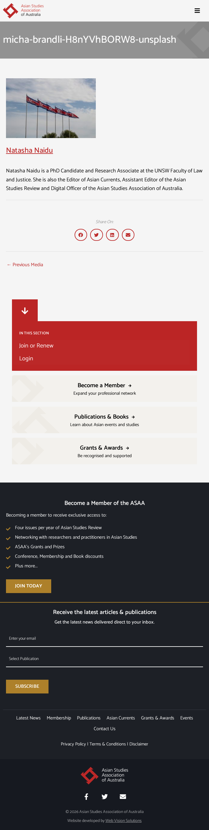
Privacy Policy (73, 744)
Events (186, 718)
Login (26, 359)
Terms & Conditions (108, 744)
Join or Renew (36, 346)
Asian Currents (121, 718)
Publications (89, 718)
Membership (59, 718)
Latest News (28, 718)
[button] (81, 235)
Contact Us (105, 729)
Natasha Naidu (29, 150)
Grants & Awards (157, 718)
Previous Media (25, 265)
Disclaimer (138, 744)
